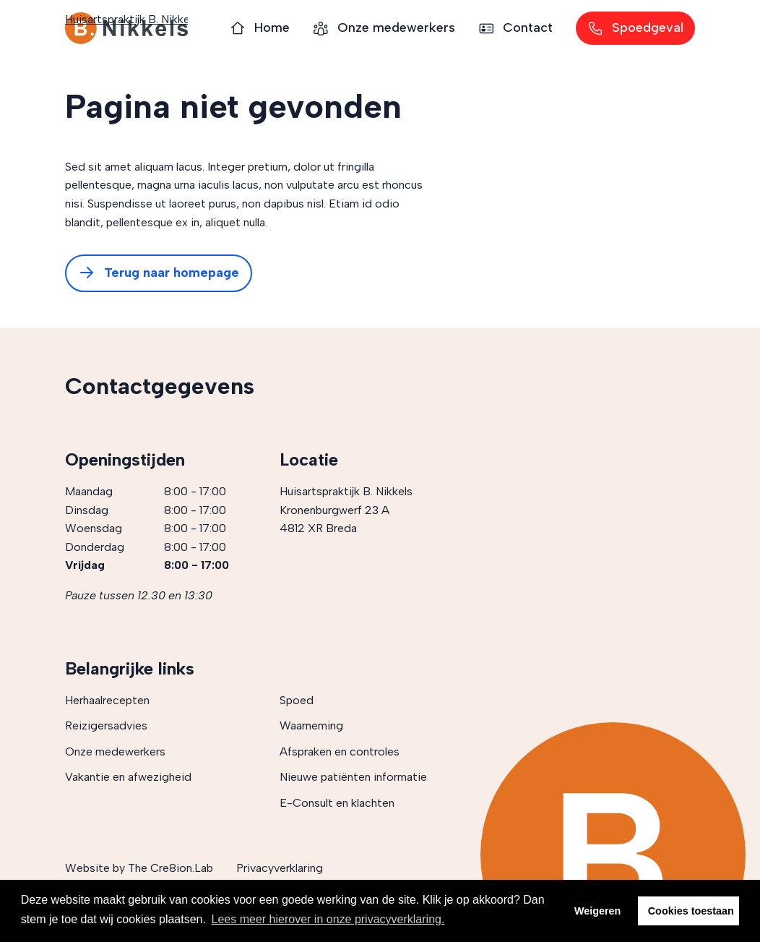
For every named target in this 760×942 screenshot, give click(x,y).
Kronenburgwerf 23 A (334, 510)
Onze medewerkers (115, 751)
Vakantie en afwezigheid (128, 777)
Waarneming (311, 725)
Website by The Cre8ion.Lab (139, 868)
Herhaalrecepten (107, 700)
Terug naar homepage (158, 273)
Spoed (297, 700)
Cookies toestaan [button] (691, 911)
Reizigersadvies (106, 725)
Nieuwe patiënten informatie (353, 777)
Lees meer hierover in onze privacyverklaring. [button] (328, 919)
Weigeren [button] (597, 911)
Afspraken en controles (340, 751)
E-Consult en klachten (337, 803)
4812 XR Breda (318, 528)
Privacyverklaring (279, 868)
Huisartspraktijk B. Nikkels (126, 28)
